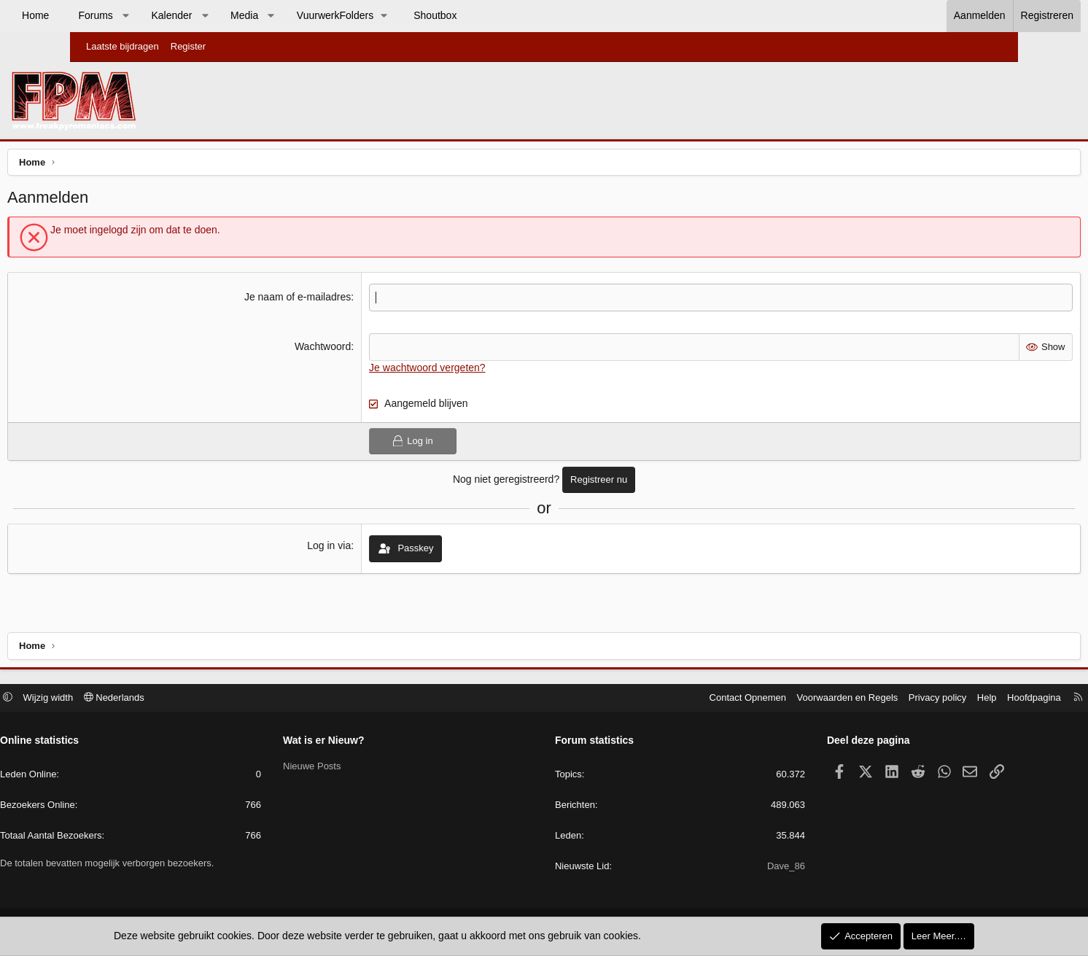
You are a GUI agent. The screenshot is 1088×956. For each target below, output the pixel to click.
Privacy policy (860, 698)
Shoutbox (504, 15)
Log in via (354, 549)
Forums (165, 15)
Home (105, 15)
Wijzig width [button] (126, 698)
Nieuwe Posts (350, 767)
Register (188, 46)
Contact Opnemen (671, 698)
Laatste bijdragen (122, 46)
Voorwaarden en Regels (770, 698)
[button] (195, 16)
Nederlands (191, 698)
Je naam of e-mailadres (322, 300)
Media (314, 15)
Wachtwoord (347, 350)
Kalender (241, 15)
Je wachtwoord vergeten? (452, 370)
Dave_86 (747, 868)
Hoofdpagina (957, 698)
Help (910, 698)
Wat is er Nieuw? (362, 742)
